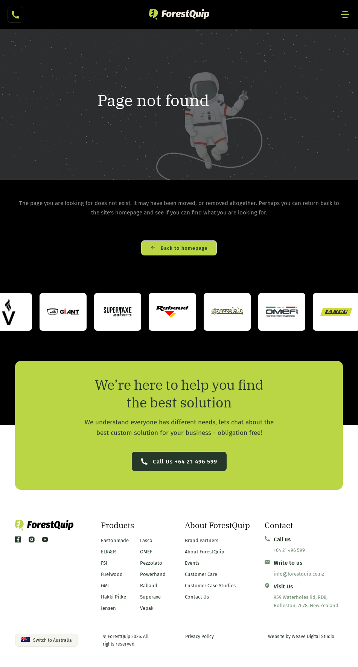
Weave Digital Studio (313, 636)
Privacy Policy (199, 636)
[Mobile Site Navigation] (345, 15)
